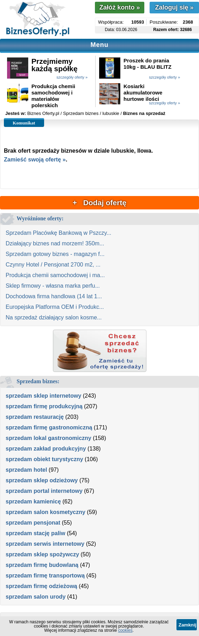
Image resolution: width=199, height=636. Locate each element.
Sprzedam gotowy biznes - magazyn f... (55, 254)
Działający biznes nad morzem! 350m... (55, 243)
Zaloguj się (174, 7)
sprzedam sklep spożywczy (42, 554)
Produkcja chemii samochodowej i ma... (55, 275)
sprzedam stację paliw (35, 533)
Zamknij (187, 625)
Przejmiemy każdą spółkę (54, 65)
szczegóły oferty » (72, 77)
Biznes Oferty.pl (43, 113)
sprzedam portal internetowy (44, 491)
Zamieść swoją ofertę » (35, 160)
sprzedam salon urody (36, 597)
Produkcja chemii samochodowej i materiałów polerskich (53, 95)
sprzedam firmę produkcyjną (44, 406)
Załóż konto (119, 7)
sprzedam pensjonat (33, 523)
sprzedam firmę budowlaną (42, 565)
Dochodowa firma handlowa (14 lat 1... (54, 296)
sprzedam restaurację (35, 417)
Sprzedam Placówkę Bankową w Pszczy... (58, 233)
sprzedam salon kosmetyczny (45, 512)
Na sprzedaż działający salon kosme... (54, 317)
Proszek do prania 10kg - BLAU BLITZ (147, 63)
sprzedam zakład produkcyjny (46, 449)
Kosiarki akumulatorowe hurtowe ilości (142, 92)
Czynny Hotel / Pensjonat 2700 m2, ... (53, 265)
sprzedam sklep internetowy (43, 396)
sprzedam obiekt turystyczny (44, 459)
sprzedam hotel (26, 470)
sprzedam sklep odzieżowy (42, 480)
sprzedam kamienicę (33, 501)
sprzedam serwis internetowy (45, 544)
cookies (125, 630)
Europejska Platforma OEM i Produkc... (55, 307)
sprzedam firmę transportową (45, 576)
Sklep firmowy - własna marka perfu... (53, 286)
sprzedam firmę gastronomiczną (49, 427)
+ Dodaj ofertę (99, 202)
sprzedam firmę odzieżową (41, 586)
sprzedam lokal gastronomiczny (48, 438)
